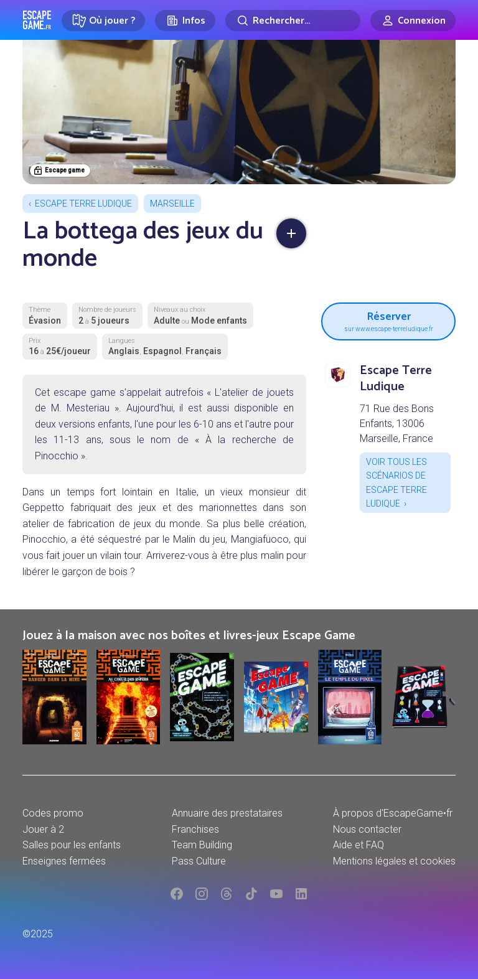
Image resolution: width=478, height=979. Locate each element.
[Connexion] (413, 20)
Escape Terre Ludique (83, 203)
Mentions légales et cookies (394, 861)
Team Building (202, 845)
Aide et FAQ (358, 845)
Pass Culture (199, 861)
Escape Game (37, 20)
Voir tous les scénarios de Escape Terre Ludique (396, 482)
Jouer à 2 (43, 829)
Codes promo (52, 813)
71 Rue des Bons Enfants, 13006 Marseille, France (397, 423)
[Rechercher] (292, 20)
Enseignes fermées (64, 861)
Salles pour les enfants (71, 845)
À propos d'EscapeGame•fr (392, 813)
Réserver (388, 319)
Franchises (195, 829)
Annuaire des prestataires (227, 813)
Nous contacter (367, 829)
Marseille (172, 203)
